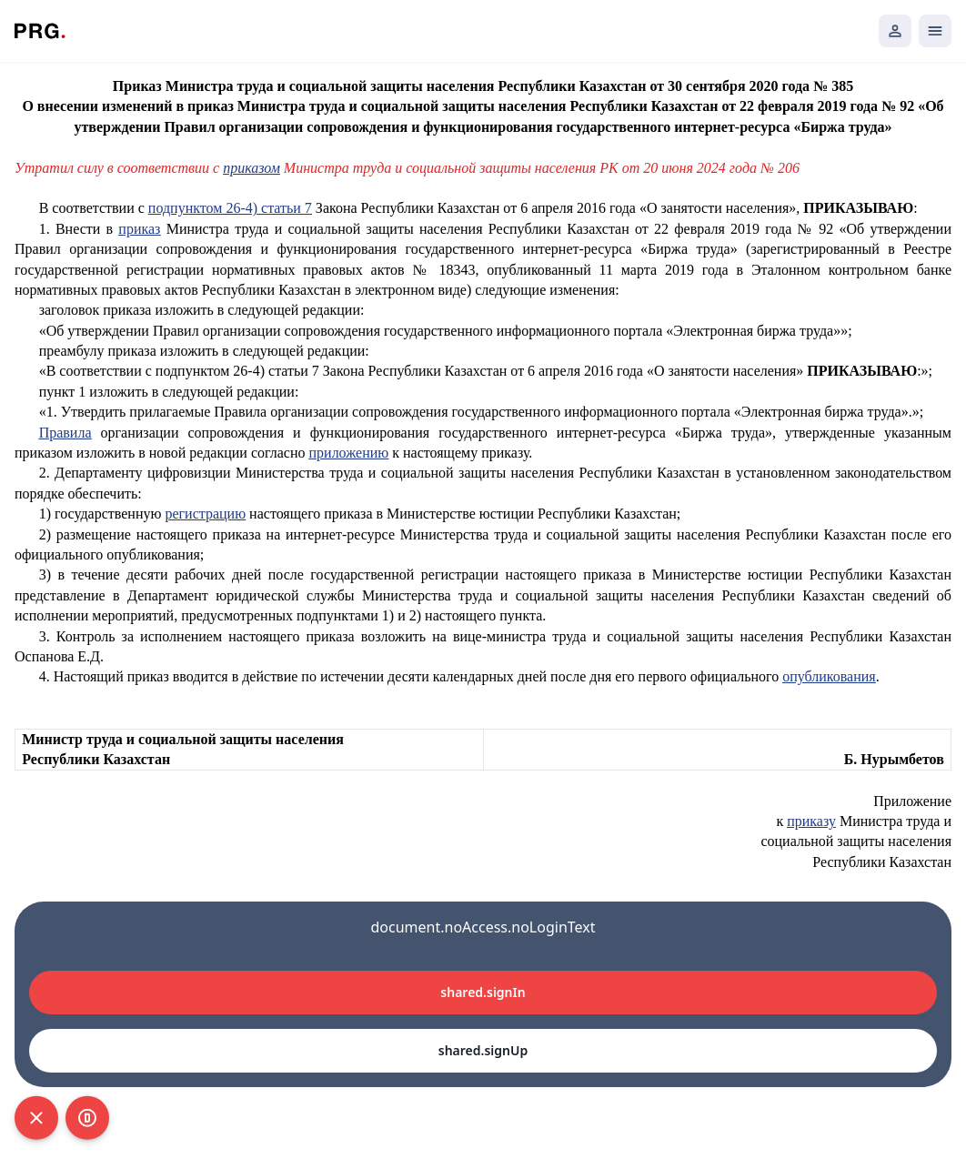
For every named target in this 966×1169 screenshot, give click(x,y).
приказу (811, 821)
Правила (65, 432)
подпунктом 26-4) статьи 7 (230, 208)
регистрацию (205, 513)
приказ (139, 229)
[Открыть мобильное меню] (935, 31)
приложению (349, 452)
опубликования (829, 676)
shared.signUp (483, 1050)
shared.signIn (482, 992)
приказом (251, 168)
